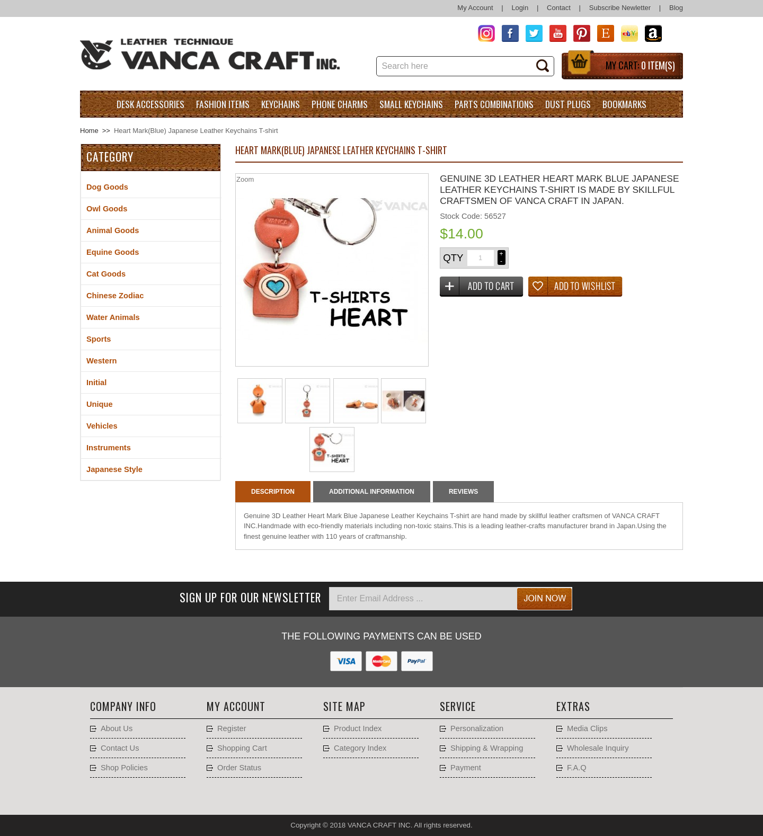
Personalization (476, 728)
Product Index (358, 728)
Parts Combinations (494, 104)
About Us (116, 728)
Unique (99, 404)
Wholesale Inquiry (598, 748)
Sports (98, 339)
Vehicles (102, 426)
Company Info (123, 706)
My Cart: (640, 65)
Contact (559, 8)
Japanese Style (114, 469)
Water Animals (113, 317)
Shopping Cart (242, 748)
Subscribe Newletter (620, 8)
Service (458, 706)
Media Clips (587, 728)
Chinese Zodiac (115, 295)
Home (89, 131)
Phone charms (340, 104)
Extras (573, 706)
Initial (96, 382)
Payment (465, 767)
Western (101, 361)
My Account (475, 8)
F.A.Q (577, 767)
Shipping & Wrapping (486, 748)
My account (236, 706)
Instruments (108, 447)
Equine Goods (112, 252)
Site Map (344, 706)
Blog (676, 8)
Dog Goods (107, 187)
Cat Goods (106, 274)
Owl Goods (106, 208)
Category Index (360, 748)
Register (231, 728)
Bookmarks (624, 104)
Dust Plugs (568, 104)
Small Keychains (411, 104)
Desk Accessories (150, 104)
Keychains (280, 104)
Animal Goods (112, 230)
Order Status (239, 767)
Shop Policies (124, 767)
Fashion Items (223, 104)
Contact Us (120, 748)
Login (519, 8)
